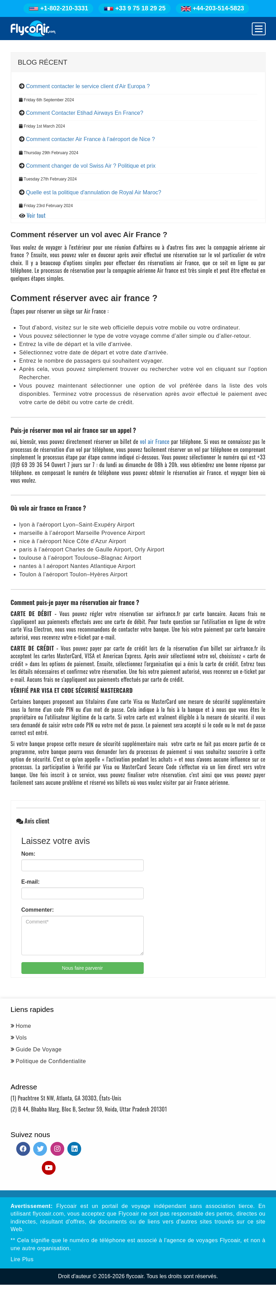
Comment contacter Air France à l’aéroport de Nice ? (90, 139)
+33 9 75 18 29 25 (135, 8)
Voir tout (36, 215)
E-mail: (30, 882)
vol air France (153, 441)
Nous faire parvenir (82, 968)
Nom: (28, 854)
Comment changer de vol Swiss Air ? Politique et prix (90, 166)
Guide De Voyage (39, 1049)
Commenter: (37, 910)
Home (23, 1026)
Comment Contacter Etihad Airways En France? (84, 113)
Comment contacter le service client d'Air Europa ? (88, 86)
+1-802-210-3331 (58, 8)
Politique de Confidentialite (51, 1061)
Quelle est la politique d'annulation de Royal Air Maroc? (93, 192)
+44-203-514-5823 (212, 8)
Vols (21, 1038)
